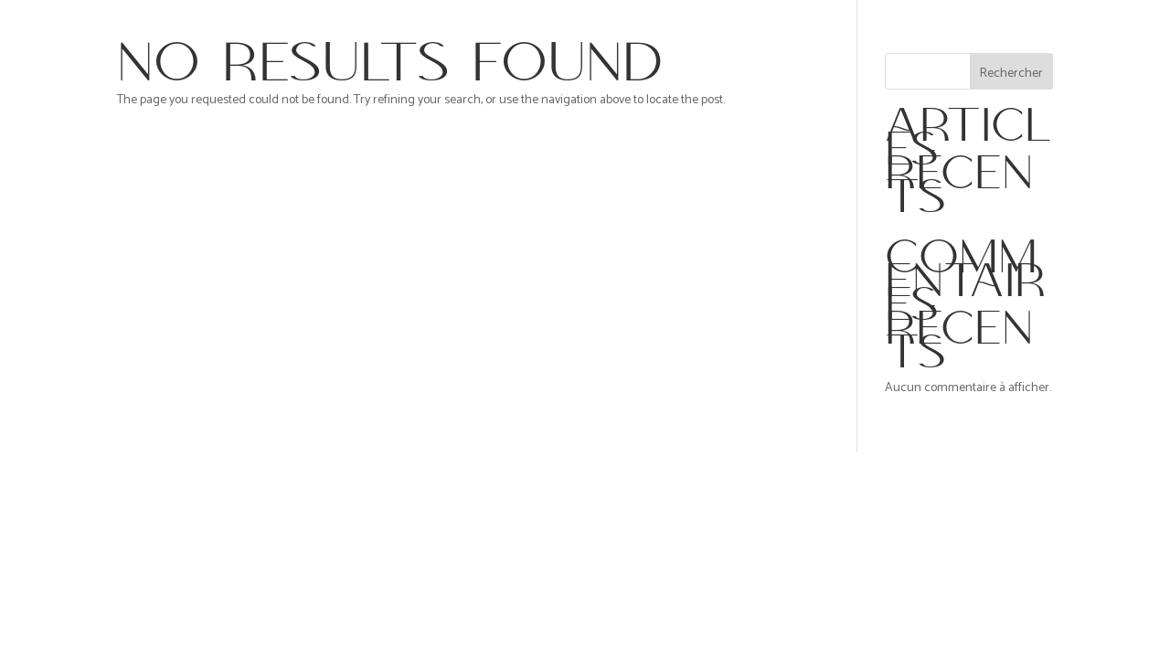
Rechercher (1011, 73)
